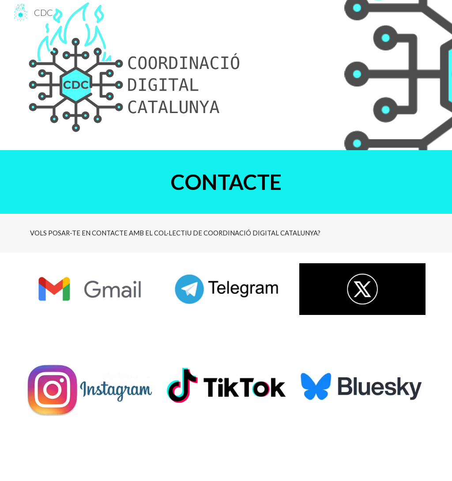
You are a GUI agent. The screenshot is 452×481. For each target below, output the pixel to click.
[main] (226, 182)
